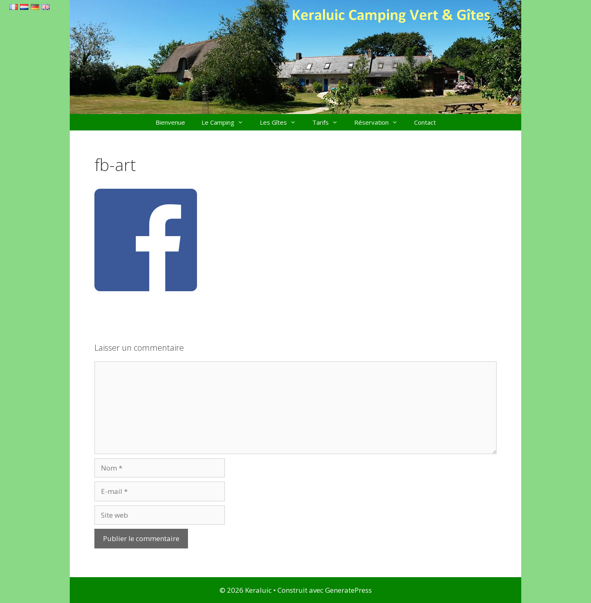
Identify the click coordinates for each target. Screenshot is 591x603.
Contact (425, 122)
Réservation (380, 122)
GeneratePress (348, 590)
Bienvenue (170, 122)
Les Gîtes (282, 122)
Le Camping (227, 122)
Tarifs (329, 122)
